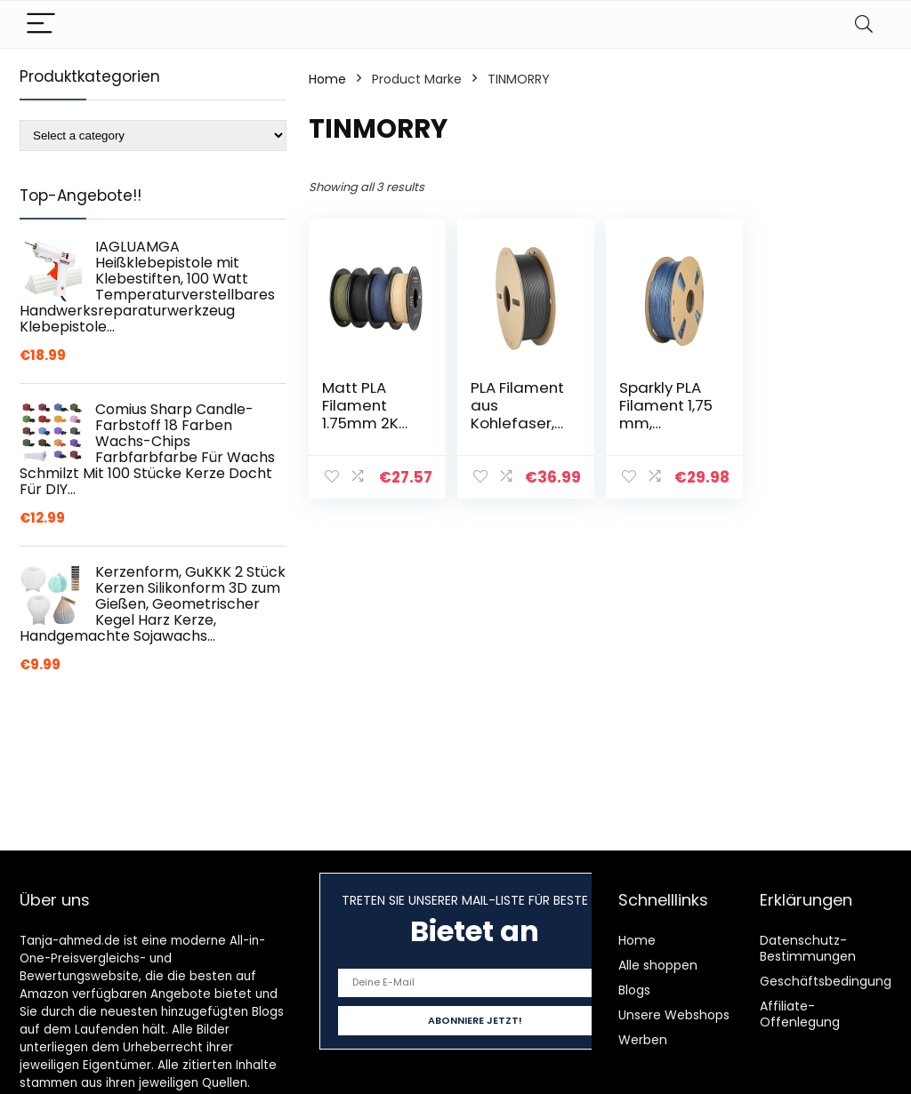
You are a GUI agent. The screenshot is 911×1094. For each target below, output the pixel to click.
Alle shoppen (657, 965)
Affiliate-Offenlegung (800, 1014)
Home (327, 79)
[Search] (863, 24)
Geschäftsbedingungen (833, 981)
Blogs (634, 990)
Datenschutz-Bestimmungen (808, 948)
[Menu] (41, 24)
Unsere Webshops (674, 1015)
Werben (642, 1040)
